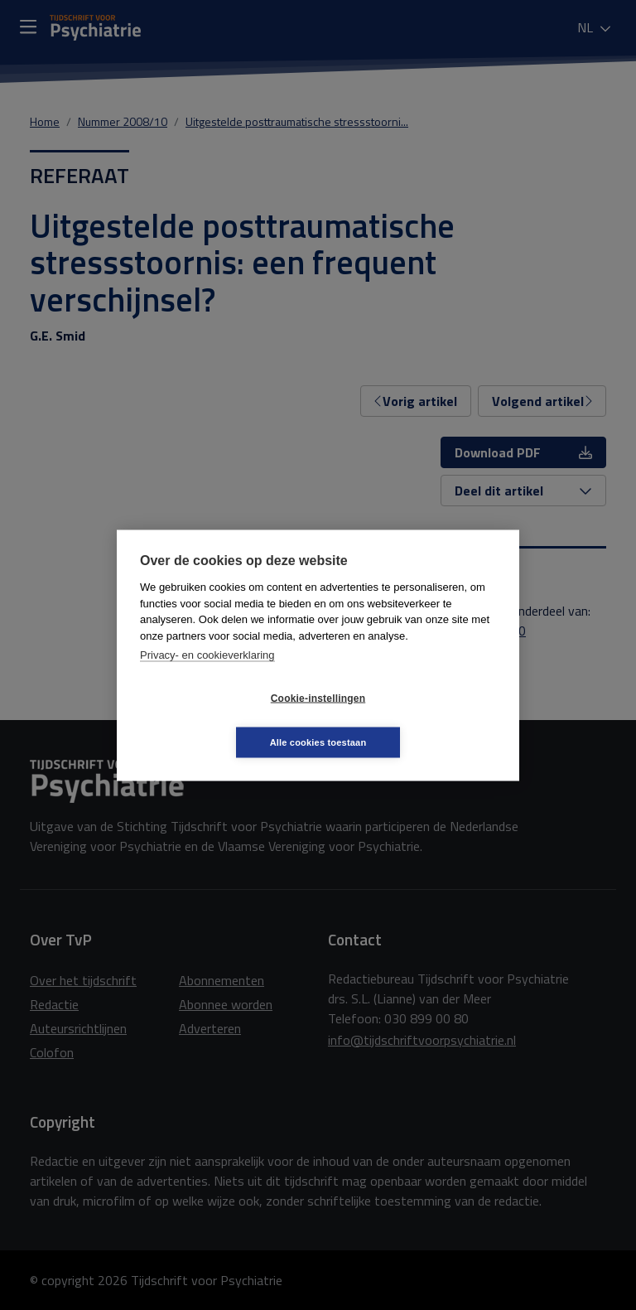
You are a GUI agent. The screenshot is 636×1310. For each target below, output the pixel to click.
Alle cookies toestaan (417, 720)
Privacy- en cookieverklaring (207, 676)
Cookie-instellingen (219, 720)
